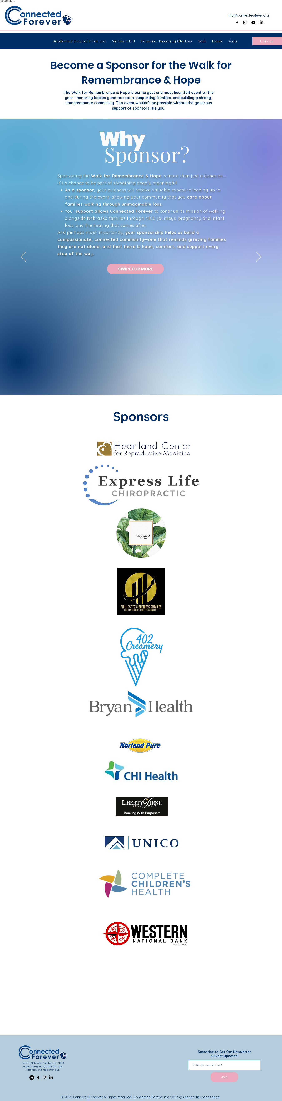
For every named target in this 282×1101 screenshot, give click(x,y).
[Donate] (267, 41)
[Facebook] (237, 22)
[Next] (258, 257)
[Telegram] (31, 1077)
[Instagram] (245, 22)
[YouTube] (253, 22)
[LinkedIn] (261, 22)
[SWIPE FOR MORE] (135, 269)
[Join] (224, 1077)
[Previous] (23, 257)
